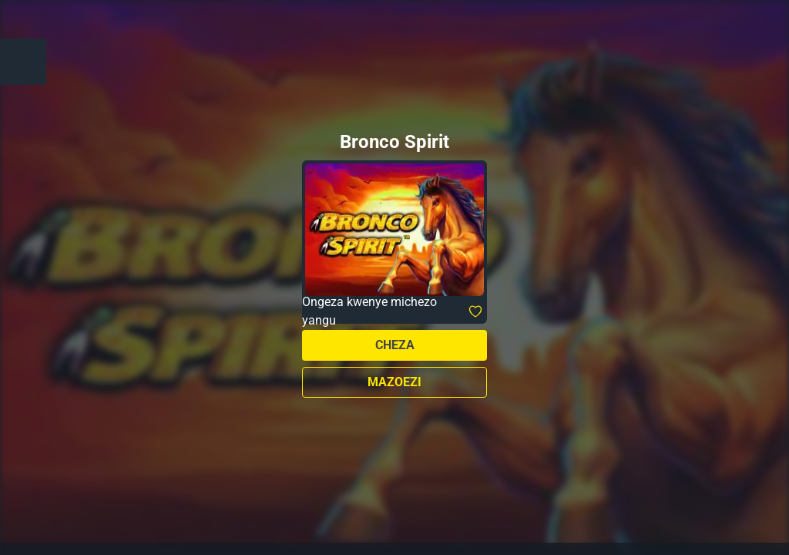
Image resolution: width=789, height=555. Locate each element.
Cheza (395, 345)
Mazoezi (394, 382)
